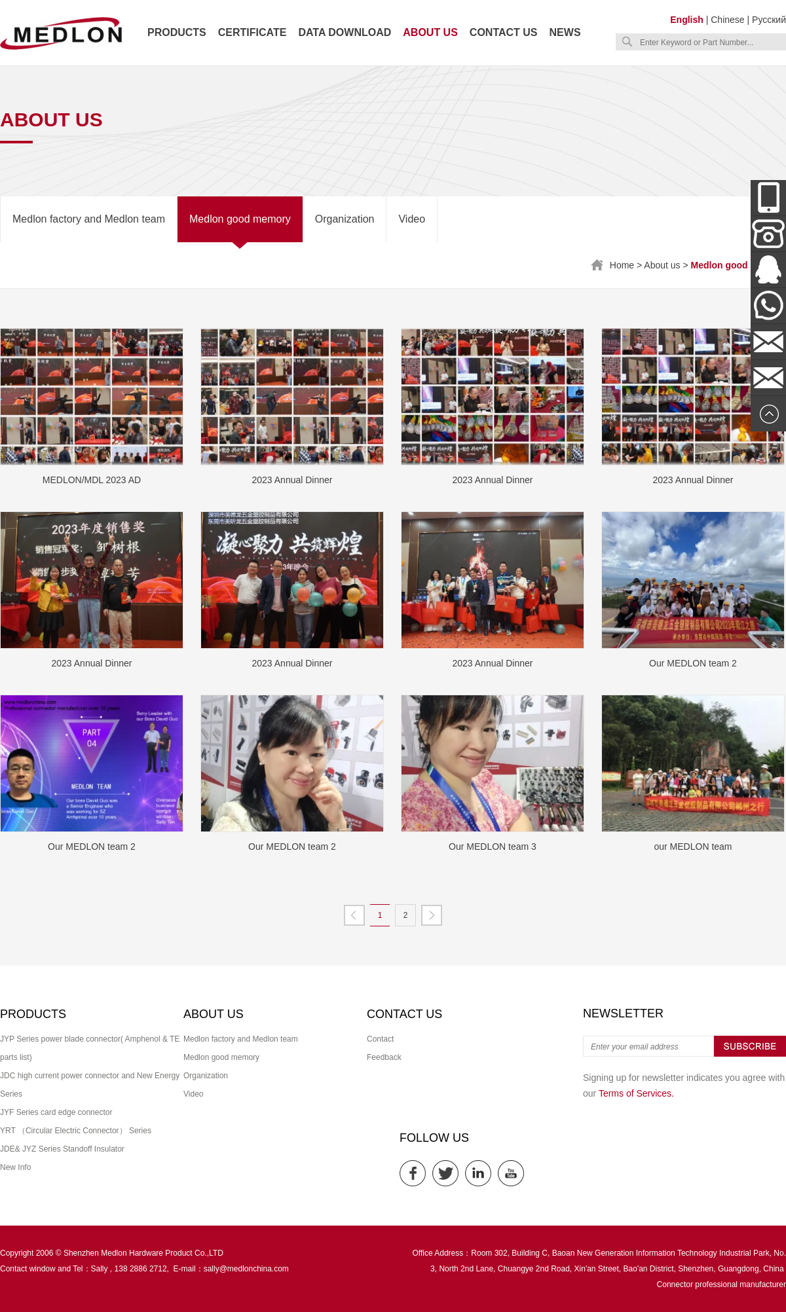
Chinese (727, 19)
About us (430, 32)
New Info (15, 1167)
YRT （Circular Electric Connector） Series (75, 1130)
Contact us (504, 32)
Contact (380, 1039)
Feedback (384, 1057)
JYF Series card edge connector (56, 1112)
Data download (344, 32)
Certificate (252, 32)
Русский (769, 19)
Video (411, 219)
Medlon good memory (240, 219)
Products (176, 32)
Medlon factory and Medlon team (88, 219)
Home (622, 265)
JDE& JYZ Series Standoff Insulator (62, 1149)
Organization (345, 219)
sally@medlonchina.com (246, 1268)
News (565, 32)
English (686, 19)
